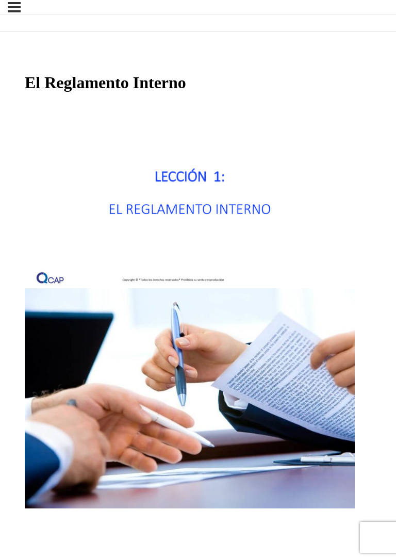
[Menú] (14, 7)
